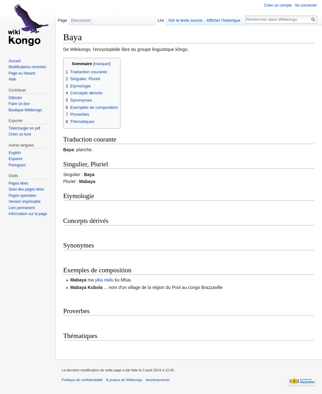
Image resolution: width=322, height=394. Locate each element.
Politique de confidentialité (82, 380)
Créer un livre (19, 134)
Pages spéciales (22, 195)
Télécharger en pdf (24, 128)
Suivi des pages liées (26, 189)
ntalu (109, 279)
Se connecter (306, 5)
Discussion (81, 20)
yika (99, 279)
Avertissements (157, 380)
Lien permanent (21, 208)
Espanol (15, 159)
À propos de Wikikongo (124, 380)
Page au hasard (21, 73)
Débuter (15, 98)
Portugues (17, 165)
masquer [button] (102, 64)
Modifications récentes (27, 67)
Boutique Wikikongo (25, 110)
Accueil (14, 61)
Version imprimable (24, 201)
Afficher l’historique (224, 20)
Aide (12, 79)
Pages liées (18, 183)
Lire (161, 20)
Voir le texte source (185, 20)
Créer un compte (278, 5)
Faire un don (19, 104)
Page (62, 20)
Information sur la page (27, 214)
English (14, 153)
